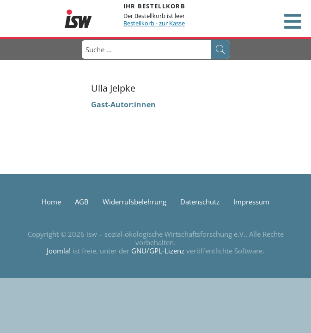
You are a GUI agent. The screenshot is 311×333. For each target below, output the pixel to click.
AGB (82, 201)
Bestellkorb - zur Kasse (154, 23)
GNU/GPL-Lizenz (157, 250)
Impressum (251, 201)
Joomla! (59, 250)
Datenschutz (200, 201)
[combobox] (146, 49)
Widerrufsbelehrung (134, 201)
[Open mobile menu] (292, 21)
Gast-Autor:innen (123, 104)
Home (51, 201)
